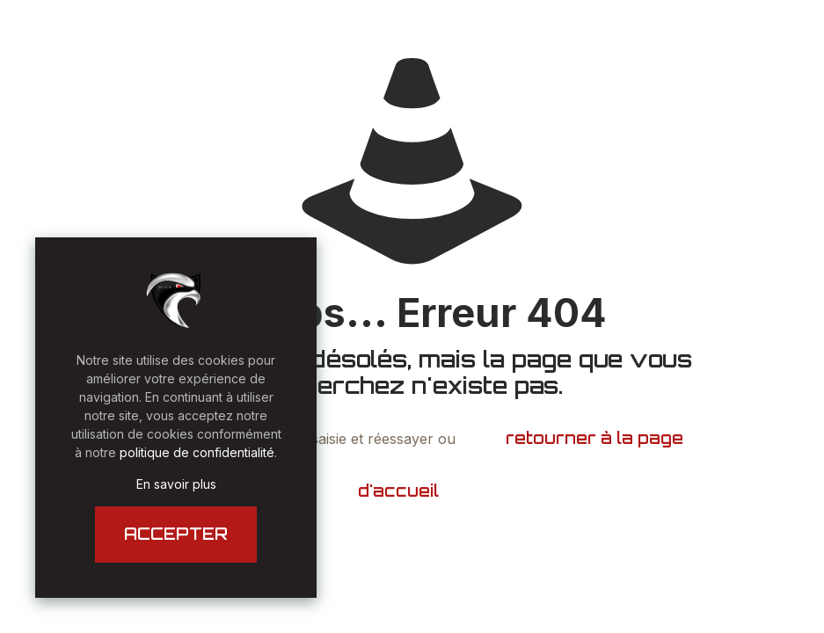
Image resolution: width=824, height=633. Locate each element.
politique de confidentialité (197, 452)
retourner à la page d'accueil (521, 464)
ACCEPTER (176, 533)
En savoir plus (176, 484)
